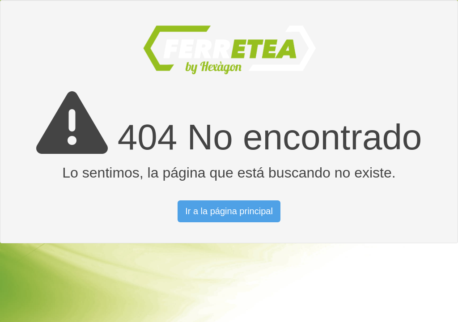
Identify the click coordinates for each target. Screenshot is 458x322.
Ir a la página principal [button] (229, 211)
